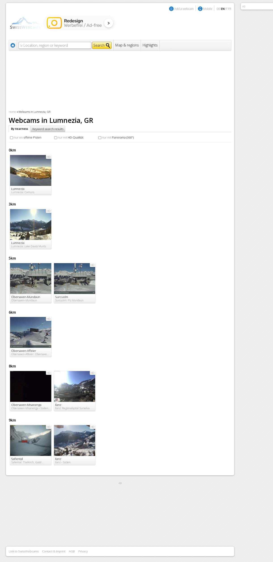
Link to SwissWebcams (24, 551)
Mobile (207, 9)
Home (12, 112)
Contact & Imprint (53, 551)
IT (226, 9)
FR (229, 9)
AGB (72, 551)
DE (218, 9)
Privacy (83, 551)
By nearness (19, 129)
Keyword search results (47, 129)
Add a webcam (184, 9)
